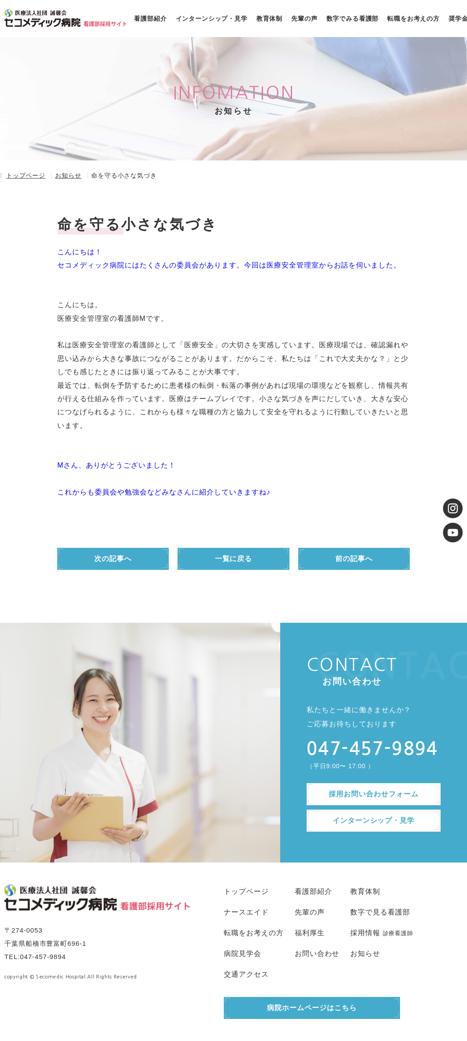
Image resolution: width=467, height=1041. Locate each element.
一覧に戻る (233, 558)
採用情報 (365, 933)
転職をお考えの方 (413, 18)
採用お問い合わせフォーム (374, 794)
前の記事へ (354, 558)
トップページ (25, 175)
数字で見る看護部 (380, 912)
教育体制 (269, 18)
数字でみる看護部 (352, 18)
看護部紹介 (150, 18)
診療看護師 (398, 933)
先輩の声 (304, 18)
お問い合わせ (317, 953)
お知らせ (68, 175)
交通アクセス (246, 974)
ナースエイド (246, 912)
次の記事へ (113, 558)
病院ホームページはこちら (312, 1007)
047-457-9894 (43, 956)
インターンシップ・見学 (212, 18)
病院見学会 (242, 953)
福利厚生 (310, 933)
